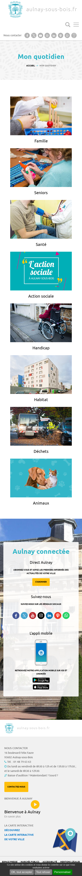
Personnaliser (62, 872)
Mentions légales (70, 862)
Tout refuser (43, 872)
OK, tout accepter (21, 872)
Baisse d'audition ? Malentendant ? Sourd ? (33, 775)
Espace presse (9, 862)
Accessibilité (50, 862)
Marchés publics (30, 862)
